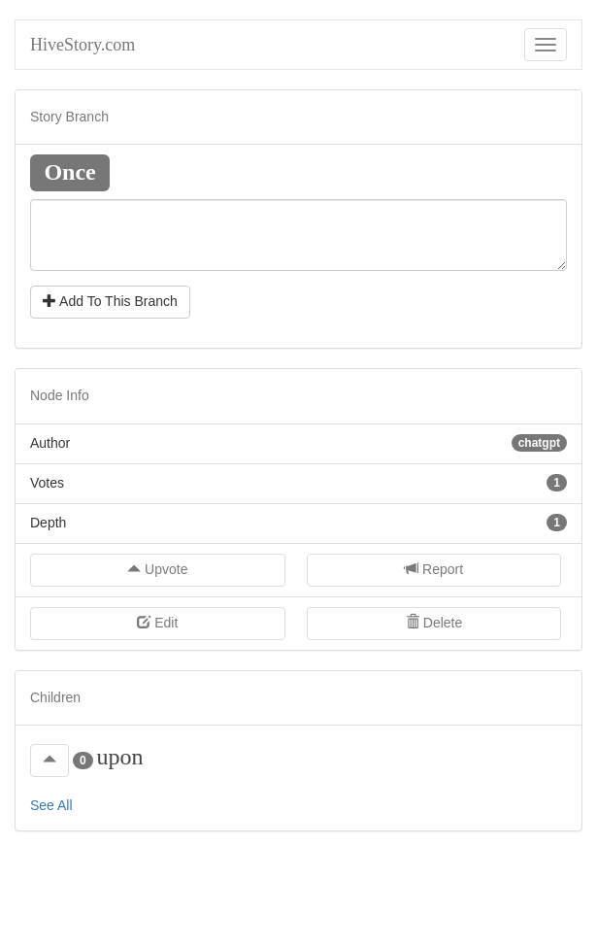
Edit (157, 622)
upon (119, 756)
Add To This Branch (110, 301)
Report (434, 569)
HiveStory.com (82, 44)
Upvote (157, 569)
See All (51, 805)
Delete (434, 622)
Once (69, 171)
